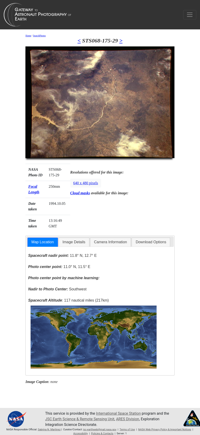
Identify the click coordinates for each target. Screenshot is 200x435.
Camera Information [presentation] (110, 242)
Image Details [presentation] (74, 242)
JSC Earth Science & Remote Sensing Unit (79, 419)
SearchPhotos (39, 35)
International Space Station (118, 413)
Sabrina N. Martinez (49, 429)
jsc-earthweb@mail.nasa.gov (99, 429)
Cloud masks (80, 193)
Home (28, 35)
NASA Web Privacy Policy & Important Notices (164, 429)
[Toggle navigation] (189, 14)
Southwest (57, 289)
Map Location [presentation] (43, 242)
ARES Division (127, 419)
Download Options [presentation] (151, 242)
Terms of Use (127, 429)
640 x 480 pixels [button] (85, 183)
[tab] (43, 242)
